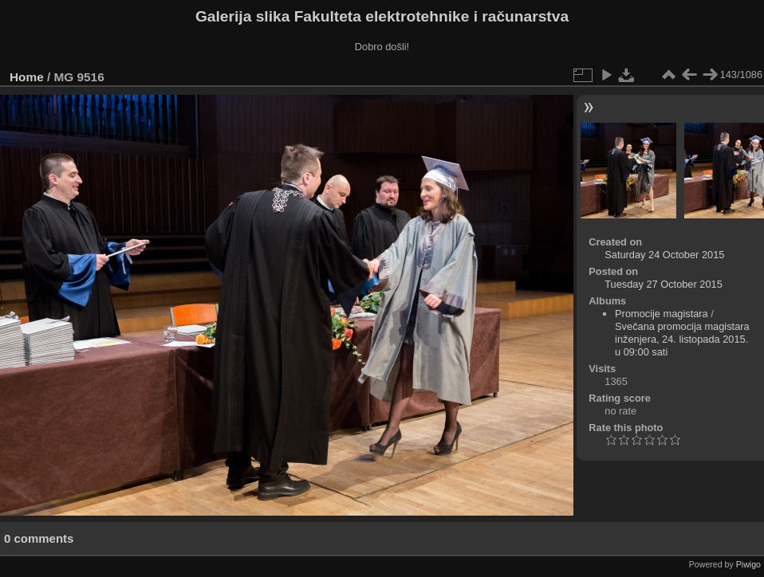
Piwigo (748, 564)
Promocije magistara (661, 314)
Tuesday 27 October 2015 (664, 284)
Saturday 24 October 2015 (664, 255)
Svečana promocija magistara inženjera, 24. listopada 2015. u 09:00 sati (682, 339)
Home (27, 77)
